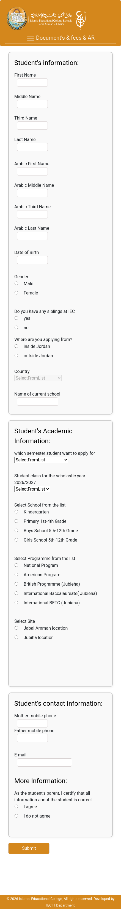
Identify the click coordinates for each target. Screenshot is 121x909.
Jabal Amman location (46, 628)
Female (31, 293)
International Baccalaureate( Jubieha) (60, 593)
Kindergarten (36, 512)
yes (27, 318)
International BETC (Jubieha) (52, 602)
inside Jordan (37, 346)
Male (28, 283)
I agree (30, 806)
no (26, 327)
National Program (41, 565)
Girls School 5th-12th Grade (50, 540)
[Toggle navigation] (60, 38)
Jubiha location (39, 637)
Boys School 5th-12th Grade (51, 530)
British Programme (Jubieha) (52, 584)
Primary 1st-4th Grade (45, 521)
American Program (42, 574)
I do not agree (37, 816)
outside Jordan (38, 355)
